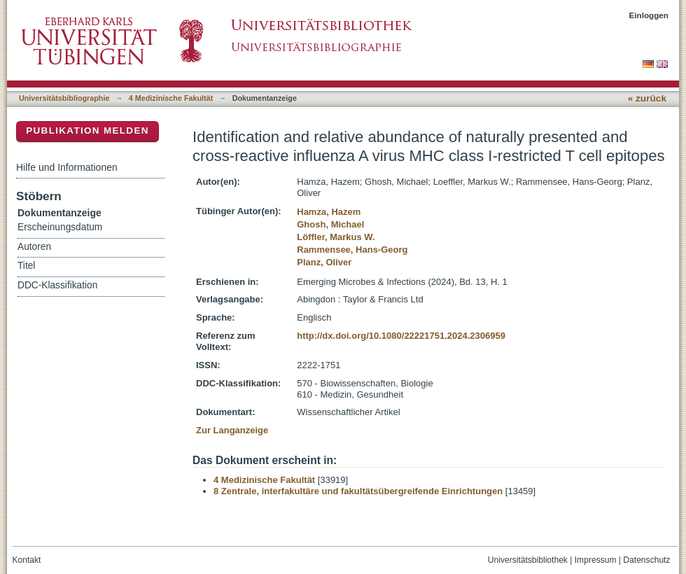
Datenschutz (646, 560)
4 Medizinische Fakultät (171, 98)
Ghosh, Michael (330, 224)
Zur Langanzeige (232, 430)
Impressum (596, 560)
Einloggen (649, 15)
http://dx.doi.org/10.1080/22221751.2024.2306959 (401, 335)
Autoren (34, 246)
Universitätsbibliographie (64, 98)
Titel (26, 265)
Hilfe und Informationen (67, 167)
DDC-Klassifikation (57, 285)
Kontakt (27, 560)
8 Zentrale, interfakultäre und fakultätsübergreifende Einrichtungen (358, 491)
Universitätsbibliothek (528, 560)
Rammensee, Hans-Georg (352, 249)
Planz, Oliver (324, 262)
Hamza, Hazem (328, 211)
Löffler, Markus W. (335, 237)
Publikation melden (87, 130)
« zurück (647, 98)
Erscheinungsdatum (60, 227)
